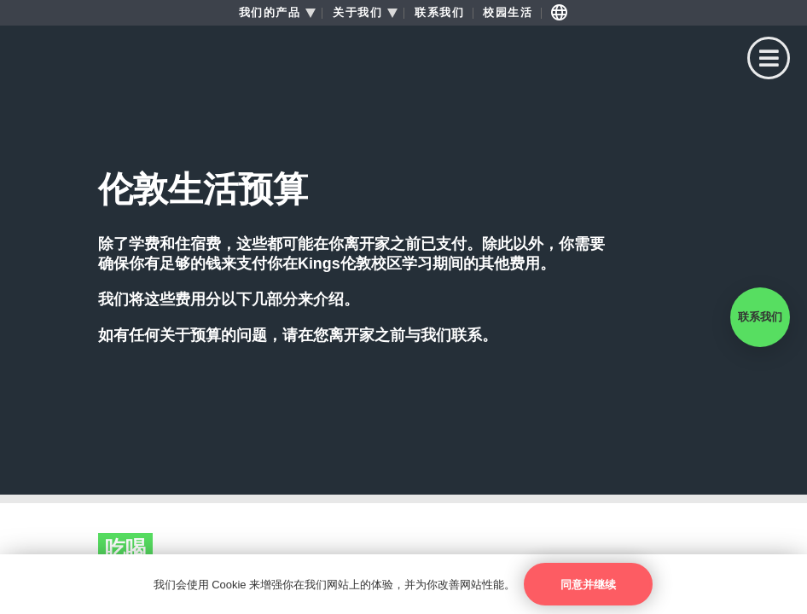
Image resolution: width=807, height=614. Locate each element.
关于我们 (357, 13)
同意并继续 (588, 584)
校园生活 (507, 13)
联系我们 (439, 13)
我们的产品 (270, 13)
